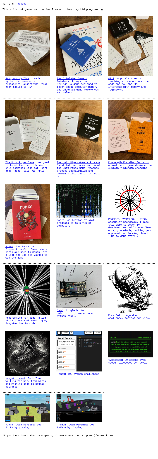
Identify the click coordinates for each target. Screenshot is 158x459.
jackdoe (21, 4)
